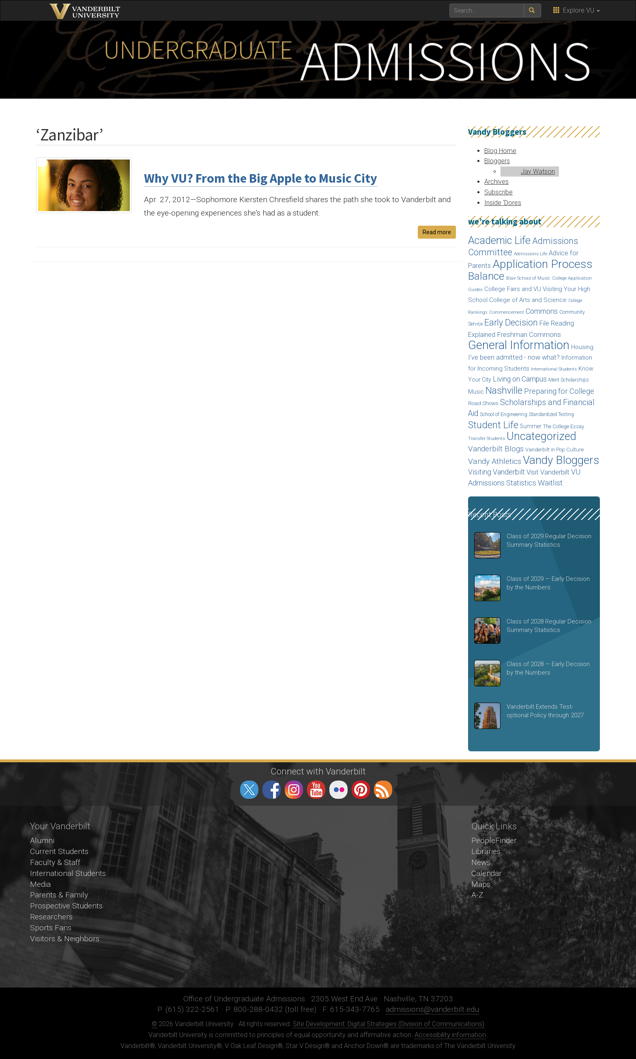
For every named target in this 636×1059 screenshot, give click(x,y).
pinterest (361, 790)
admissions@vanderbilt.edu (432, 1009)
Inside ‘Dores (502, 203)
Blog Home (500, 151)
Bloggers (497, 161)
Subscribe (498, 192)
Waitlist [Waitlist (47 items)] (550, 482)
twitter (249, 790)
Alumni (42, 840)
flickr (338, 790)
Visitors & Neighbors (64, 938)
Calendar (486, 873)
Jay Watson (538, 171)
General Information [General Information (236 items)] (518, 345)
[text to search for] (486, 10)
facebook (271, 790)
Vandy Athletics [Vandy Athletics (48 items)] (494, 461)
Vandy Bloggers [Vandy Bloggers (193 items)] (561, 460)
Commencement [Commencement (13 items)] (506, 312)
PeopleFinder (494, 840)
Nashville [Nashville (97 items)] (504, 390)
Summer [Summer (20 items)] (530, 426)
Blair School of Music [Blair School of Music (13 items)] (528, 278)
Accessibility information (450, 1035)
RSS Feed (383, 790)
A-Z (477, 894)
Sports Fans (50, 927)
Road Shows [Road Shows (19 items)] (483, 403)
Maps (480, 884)
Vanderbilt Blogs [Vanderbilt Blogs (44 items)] (496, 448)
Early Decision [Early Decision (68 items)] (511, 322)
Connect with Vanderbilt (318, 771)
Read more (437, 232)
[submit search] (532, 10)
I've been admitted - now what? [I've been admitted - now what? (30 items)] (514, 357)
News (480, 862)
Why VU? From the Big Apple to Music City (260, 178)
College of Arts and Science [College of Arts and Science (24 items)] (528, 300)
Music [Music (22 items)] (476, 391)
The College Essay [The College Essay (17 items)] (563, 426)
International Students (68, 873)
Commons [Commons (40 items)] (542, 311)
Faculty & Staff (55, 862)
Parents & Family (59, 894)
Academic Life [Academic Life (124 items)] (499, 240)
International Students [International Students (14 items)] (554, 369)
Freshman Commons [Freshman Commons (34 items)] (529, 334)
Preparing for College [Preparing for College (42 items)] (559, 391)
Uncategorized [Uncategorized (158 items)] (541, 436)
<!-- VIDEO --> (318, 896)
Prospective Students (66, 905)
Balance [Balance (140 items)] (486, 276)
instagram (294, 790)
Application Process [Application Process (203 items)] (542, 264)
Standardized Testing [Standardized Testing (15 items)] (551, 414)
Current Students (59, 851)
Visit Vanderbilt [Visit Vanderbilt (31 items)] (547, 472)
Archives (496, 181)
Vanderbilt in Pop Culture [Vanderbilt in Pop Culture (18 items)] (554, 449)
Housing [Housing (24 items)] (582, 347)
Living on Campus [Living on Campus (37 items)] (520, 379)
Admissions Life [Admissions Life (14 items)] (530, 254)
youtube (316, 790)
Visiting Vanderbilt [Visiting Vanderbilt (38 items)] (496, 472)
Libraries (486, 851)
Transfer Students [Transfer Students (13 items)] (486, 438)
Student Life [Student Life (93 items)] (493, 425)
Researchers (51, 916)
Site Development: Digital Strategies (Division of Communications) (388, 1024)
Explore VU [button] (576, 10)
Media (40, 884)
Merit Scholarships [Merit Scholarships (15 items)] (568, 380)
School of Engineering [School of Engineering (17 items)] (503, 414)
